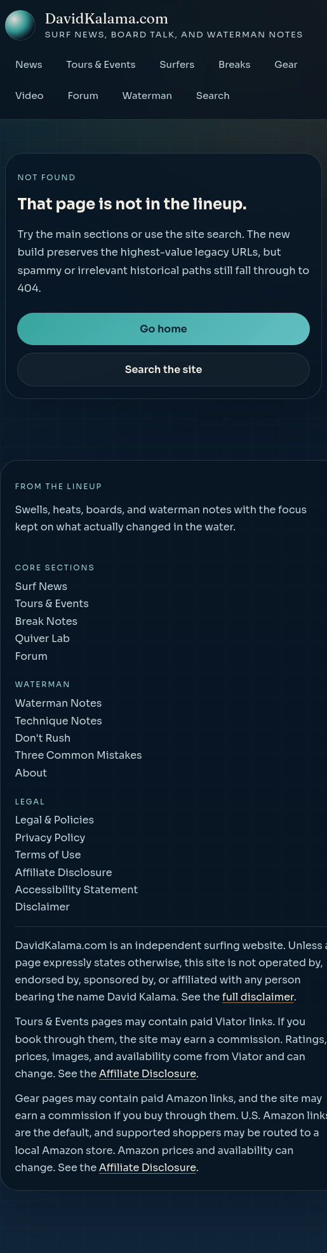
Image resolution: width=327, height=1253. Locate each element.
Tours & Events (100, 64)
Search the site (164, 369)
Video (29, 95)
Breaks (234, 64)
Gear (286, 64)
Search (213, 95)
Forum (82, 95)
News (29, 64)
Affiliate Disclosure (147, 1073)
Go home (163, 329)
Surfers (176, 64)
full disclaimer (258, 997)
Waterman (148, 95)
